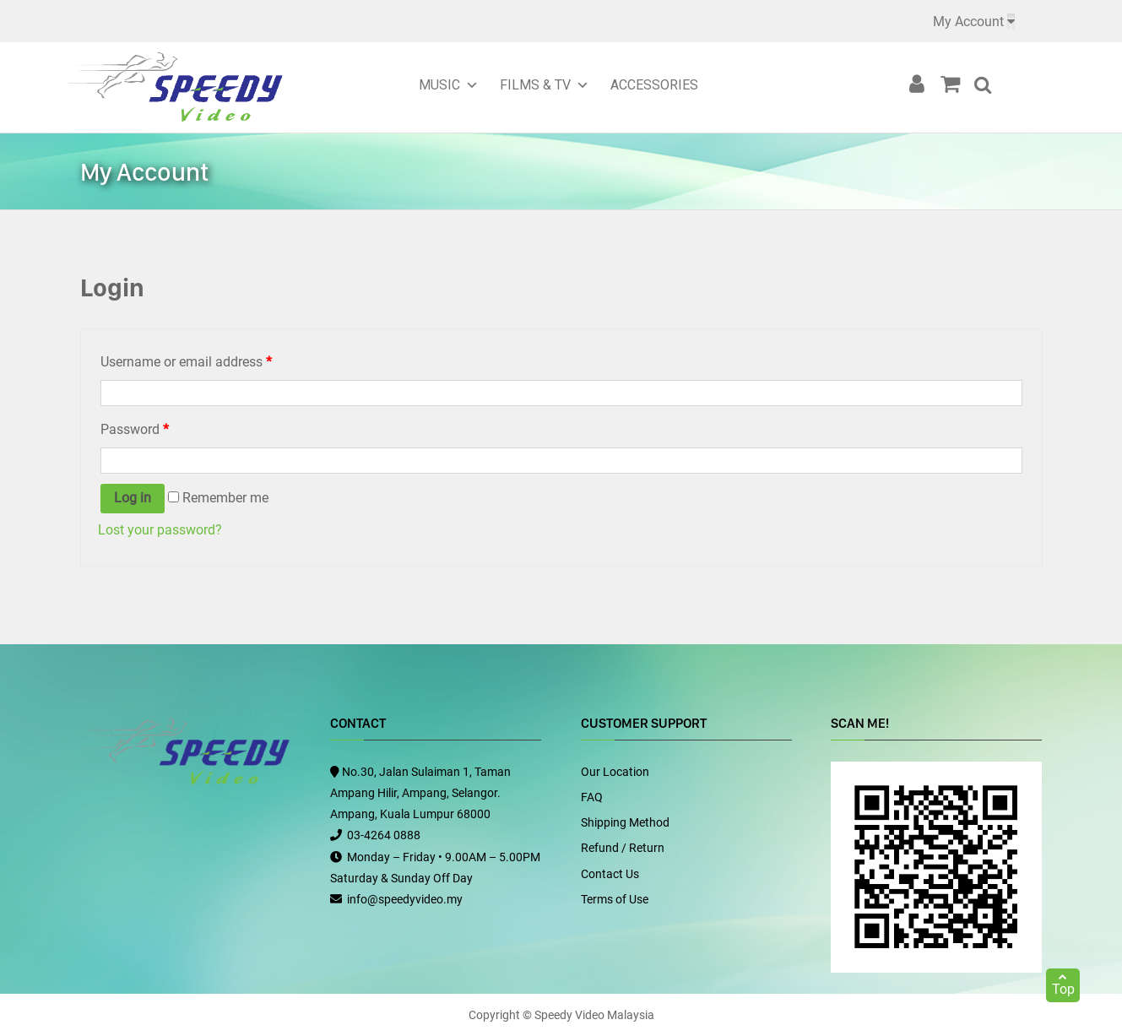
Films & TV (535, 85)
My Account (968, 22)
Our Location (615, 771)
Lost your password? (160, 530)
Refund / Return (622, 847)
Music (439, 85)
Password (134, 429)
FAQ (592, 797)
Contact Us (610, 874)
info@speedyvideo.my (405, 899)
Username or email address (186, 362)
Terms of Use (614, 899)
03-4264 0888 (383, 835)
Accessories (654, 85)
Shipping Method (625, 822)
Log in (132, 498)
